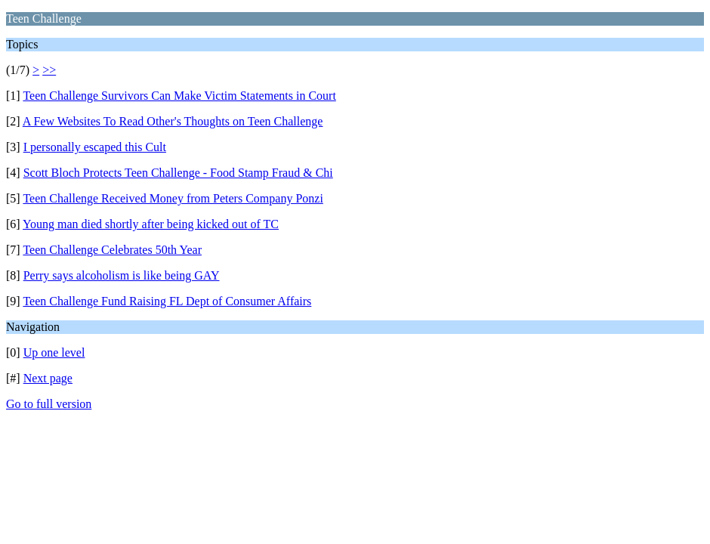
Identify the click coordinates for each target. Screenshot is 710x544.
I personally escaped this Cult (94, 147)
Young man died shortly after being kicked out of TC (151, 224)
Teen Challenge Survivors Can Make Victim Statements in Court (179, 95)
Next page (48, 378)
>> (49, 69)
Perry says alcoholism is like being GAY (121, 275)
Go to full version (48, 403)
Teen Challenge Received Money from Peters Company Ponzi (173, 198)
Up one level (54, 352)
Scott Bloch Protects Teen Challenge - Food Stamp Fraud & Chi (178, 172)
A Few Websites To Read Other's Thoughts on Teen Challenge (173, 121)
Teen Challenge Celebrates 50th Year (112, 249)
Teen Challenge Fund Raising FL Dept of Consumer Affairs (167, 301)
